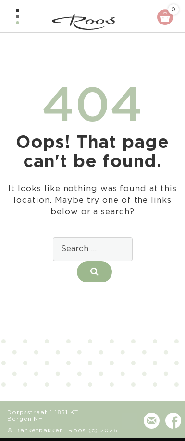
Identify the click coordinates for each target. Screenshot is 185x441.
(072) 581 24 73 (129, 425)
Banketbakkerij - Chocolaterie (93, 22)
